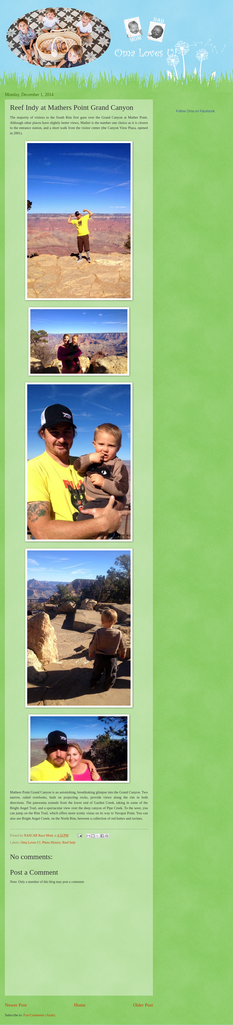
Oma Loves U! (31, 842)
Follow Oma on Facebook (195, 111)
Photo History (51, 842)
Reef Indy (69, 842)
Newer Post (16, 1005)
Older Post (143, 1005)
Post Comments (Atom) (39, 1015)
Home (79, 1005)
